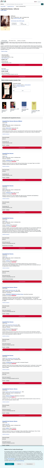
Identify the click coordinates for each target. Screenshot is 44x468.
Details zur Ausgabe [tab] (21, 40)
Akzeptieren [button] (9, 464)
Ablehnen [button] (19, 464)
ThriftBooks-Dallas (9, 160)
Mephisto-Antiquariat (10, 395)
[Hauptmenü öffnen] (2, 4)
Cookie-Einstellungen (11, 458)
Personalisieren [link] (30, 464)
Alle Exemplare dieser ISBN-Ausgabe (17, 20)
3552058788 (18, 84)
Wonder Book (8, 128)
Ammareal (8, 328)
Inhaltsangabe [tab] (4, 40)
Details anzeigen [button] (4, 51)
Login (39, 1)
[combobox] (23, 4)
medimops (8, 224)
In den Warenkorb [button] (22, 64)
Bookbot (7, 428)
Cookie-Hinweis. (11, 459)
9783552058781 (28, 84)
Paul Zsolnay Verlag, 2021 (20, 86)
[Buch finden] (42, 4)
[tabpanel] (22, 47)
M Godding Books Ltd (10, 362)
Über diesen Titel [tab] (12, 40)
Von (15, 24)
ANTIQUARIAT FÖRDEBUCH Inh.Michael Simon (14, 294)
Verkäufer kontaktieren (5, 166)
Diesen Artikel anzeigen (5, 58)
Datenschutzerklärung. (20, 460)
